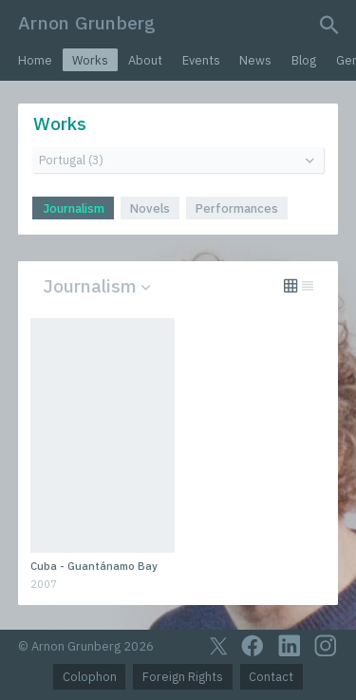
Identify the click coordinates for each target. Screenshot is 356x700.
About (145, 60)
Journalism (73, 208)
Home (35, 60)
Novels (150, 208)
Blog (303, 60)
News (255, 60)
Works (90, 60)
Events (201, 60)
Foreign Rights (182, 677)
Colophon (90, 677)
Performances (237, 208)
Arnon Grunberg (87, 22)
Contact (271, 677)
